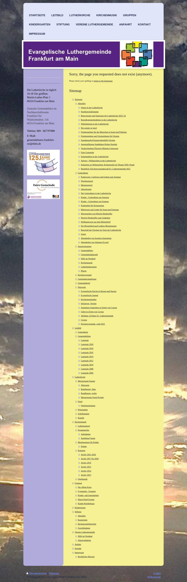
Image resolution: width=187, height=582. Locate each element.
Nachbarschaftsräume (89, 112)
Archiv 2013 (86, 475)
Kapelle (81, 418)
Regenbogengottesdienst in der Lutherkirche (99, 120)
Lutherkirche (80, 377)
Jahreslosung (86, 189)
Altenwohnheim (84, 540)
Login (157, 573)
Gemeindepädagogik (89, 255)
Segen (83, 234)
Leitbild (78, 328)
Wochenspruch (87, 181)
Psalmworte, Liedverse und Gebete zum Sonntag (101, 177)
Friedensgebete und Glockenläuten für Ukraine (100, 136)
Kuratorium (82, 520)
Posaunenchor (83, 430)
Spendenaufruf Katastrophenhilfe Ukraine (98, 140)
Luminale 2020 (87, 344)
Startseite (78, 99)
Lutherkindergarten (89, 267)
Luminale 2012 (87, 361)
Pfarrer (83, 271)
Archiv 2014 (86, 471)
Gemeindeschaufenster (87, 279)
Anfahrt (78, 544)
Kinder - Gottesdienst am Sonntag (95, 201)
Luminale (85, 340)
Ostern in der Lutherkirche (92, 108)
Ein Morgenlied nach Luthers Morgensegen (98, 226)
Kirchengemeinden (88, 299)
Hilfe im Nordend (88, 259)
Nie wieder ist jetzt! (89, 128)
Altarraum (85, 385)
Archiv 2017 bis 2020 (90, 459)
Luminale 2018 (87, 348)
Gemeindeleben (84, 336)
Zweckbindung (84, 528)
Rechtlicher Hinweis (86, 557)
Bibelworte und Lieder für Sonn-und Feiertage (100, 210)
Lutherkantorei (84, 426)
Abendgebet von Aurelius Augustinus (96, 238)
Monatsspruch (86, 185)
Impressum (79, 553)
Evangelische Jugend (89, 295)
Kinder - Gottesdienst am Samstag (95, 197)
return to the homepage (103, 81)
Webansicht (154, 577)
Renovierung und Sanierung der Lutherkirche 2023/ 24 (103, 116)
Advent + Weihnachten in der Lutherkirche (98, 161)
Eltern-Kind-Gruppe (86, 499)
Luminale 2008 (87, 369)
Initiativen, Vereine (88, 304)
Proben (84, 446)
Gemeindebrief (84, 283)
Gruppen (78, 483)
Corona (84, 320)
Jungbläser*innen (88, 438)
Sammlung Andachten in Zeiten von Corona (99, 308)
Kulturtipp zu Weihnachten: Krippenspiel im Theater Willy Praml (107, 165)
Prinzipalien (83, 410)
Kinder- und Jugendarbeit (88, 495)
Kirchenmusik (86, 263)
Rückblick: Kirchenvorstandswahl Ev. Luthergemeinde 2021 (105, 169)
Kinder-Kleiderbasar (86, 504)
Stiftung (78, 512)
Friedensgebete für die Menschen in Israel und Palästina (104, 132)
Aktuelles (82, 103)
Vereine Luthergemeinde (85, 532)
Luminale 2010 (87, 365)
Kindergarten (80, 508)
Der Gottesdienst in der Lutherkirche (96, 193)
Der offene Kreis (84, 487)
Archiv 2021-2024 (88, 455)
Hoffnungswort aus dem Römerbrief (95, 222)
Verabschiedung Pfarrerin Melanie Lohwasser (99, 148)
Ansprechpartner (84, 246)
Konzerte (81, 450)
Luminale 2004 (87, 373)
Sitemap (54, 573)
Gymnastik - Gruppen (87, 491)
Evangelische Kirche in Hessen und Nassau (98, 291)
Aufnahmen (85, 434)
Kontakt (78, 548)
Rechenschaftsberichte (87, 524)
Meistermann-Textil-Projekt (92, 397)
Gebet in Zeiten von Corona (92, 312)
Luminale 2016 (87, 353)
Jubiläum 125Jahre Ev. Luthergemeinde (97, 316)
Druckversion (36, 573)
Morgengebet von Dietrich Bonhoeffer (96, 214)
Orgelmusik (82, 479)
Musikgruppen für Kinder (88, 442)
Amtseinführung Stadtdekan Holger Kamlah (99, 144)
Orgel (80, 401)
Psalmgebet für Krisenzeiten (92, 206)
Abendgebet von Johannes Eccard (94, 242)
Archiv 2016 (86, 463)
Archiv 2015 (86, 467)
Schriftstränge (83, 414)
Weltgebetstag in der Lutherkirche (95, 124)
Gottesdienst (83, 173)
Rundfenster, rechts (89, 393)
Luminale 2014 (87, 357)
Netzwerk (82, 287)
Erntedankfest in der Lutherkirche (94, 157)
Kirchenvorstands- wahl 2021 (93, 324)
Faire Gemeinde (87, 152)
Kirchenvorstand (84, 275)
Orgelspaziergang (88, 406)
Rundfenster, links (88, 389)
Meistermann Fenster (86, 381)
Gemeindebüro (87, 250)
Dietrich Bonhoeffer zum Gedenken (95, 218)
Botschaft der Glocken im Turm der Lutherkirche (101, 230)
